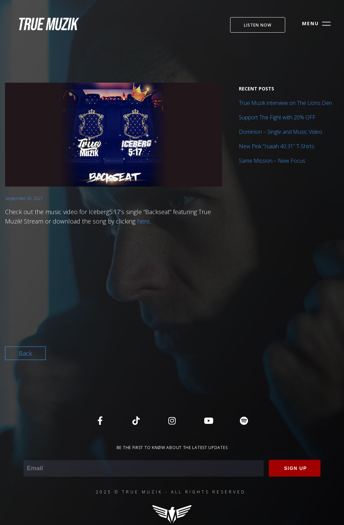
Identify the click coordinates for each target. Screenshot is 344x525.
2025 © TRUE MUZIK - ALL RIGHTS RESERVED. (172, 492)
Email (31, 455)
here (143, 221)
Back (25, 353)
